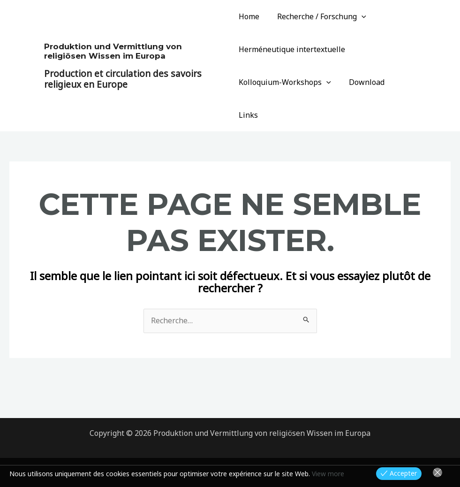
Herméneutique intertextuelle (292, 49)
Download (364, 82)
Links (406, 82)
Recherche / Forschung (318, 16)
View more (328, 473)
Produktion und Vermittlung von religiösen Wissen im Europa (113, 34)
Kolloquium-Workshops (285, 82)
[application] (358, 16)
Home (249, 16)
